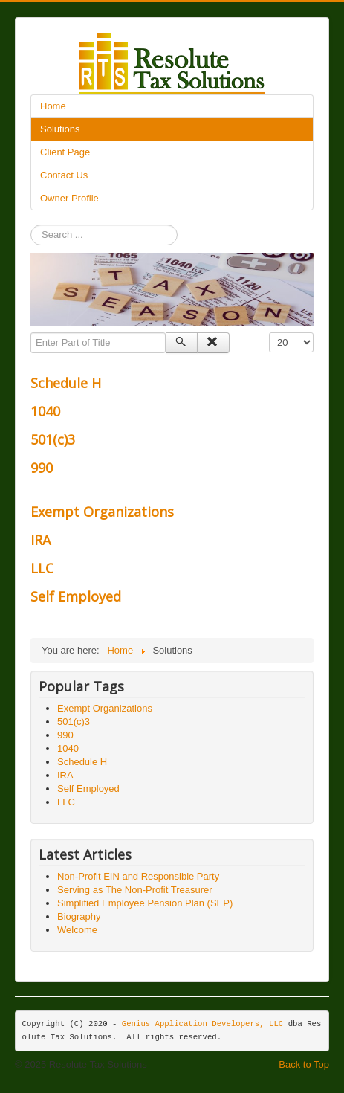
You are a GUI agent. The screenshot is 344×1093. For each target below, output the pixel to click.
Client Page (65, 152)
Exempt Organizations (102, 511)
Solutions (59, 129)
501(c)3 (52, 439)
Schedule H (65, 383)
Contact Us (64, 175)
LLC (41, 568)
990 (41, 468)
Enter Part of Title (30, 332)
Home (53, 106)
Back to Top (304, 1064)
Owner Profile (69, 198)
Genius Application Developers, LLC (202, 1023)
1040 (45, 411)
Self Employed (75, 596)
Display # (269, 332)
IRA (40, 540)
